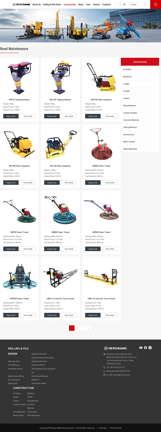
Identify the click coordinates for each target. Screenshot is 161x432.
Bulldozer (127, 77)
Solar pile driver (14, 361)
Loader (126, 84)
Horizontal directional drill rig (43, 358)
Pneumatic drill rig (15, 369)
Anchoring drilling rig (40, 376)
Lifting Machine (130, 127)
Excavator (127, 69)
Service (96, 4)
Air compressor (14, 380)
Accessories (128, 134)
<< (66, 328)
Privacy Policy (116, 428)
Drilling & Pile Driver (52, 4)
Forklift (126, 91)
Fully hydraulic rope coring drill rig (43, 370)
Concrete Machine (131, 120)
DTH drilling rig (13, 365)
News (80, 4)
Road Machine (129, 105)
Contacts (106, 4)
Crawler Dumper (130, 113)
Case (88, 4)
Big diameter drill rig (16, 376)
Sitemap (102, 428)
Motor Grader (129, 142)
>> (89, 328)
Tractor (126, 98)
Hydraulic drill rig (38, 365)
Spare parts (12, 383)
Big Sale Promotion (39, 354)
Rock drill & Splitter (39, 383)
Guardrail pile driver (39, 361)
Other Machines (130, 149)
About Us (36, 4)
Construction (70, 4)
